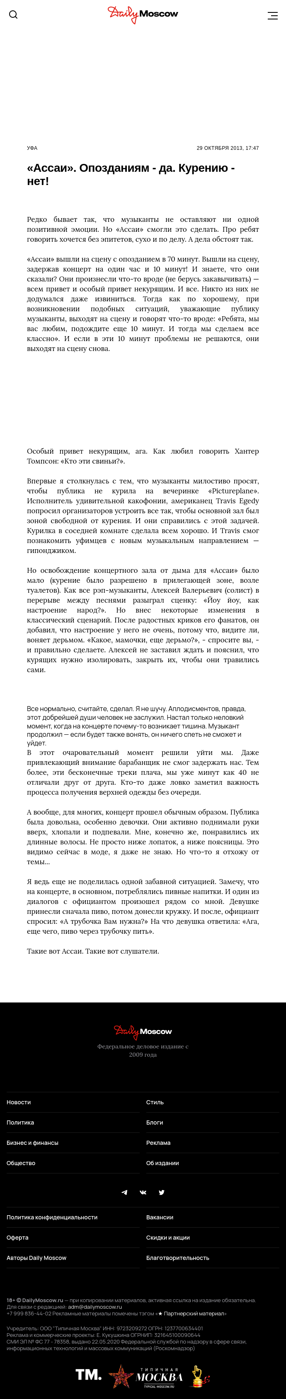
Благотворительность (177, 1258)
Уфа (32, 148)
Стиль (155, 1102)
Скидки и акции (168, 1237)
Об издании (162, 1163)
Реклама (158, 1143)
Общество (21, 1163)
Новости (19, 1102)
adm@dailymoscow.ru (95, 1306)
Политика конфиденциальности (52, 1217)
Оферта (18, 1237)
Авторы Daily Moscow (36, 1258)
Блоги (154, 1122)
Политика (20, 1122)
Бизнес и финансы (32, 1143)
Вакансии (159, 1217)
